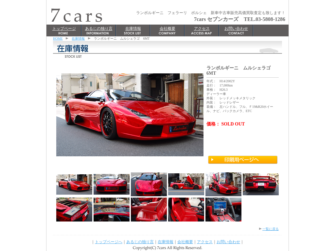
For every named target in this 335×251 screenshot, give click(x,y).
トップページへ (108, 242)
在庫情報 (133, 28)
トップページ (64, 28)
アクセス (202, 28)
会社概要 (167, 28)
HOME (57, 38)
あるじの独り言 (99, 28)
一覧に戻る (270, 229)
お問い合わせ (236, 28)
